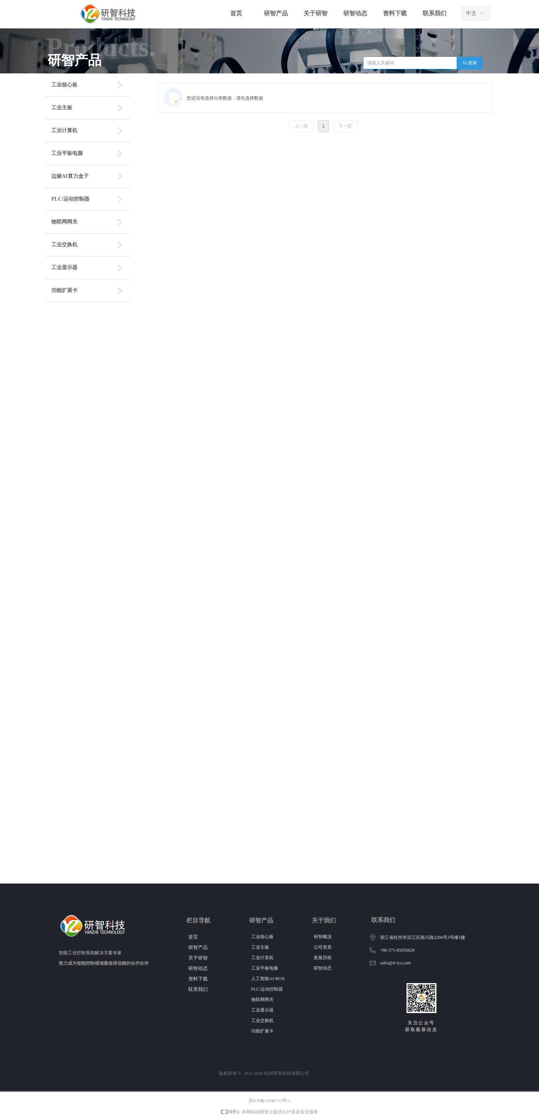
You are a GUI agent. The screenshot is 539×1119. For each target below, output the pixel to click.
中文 (471, 13)
